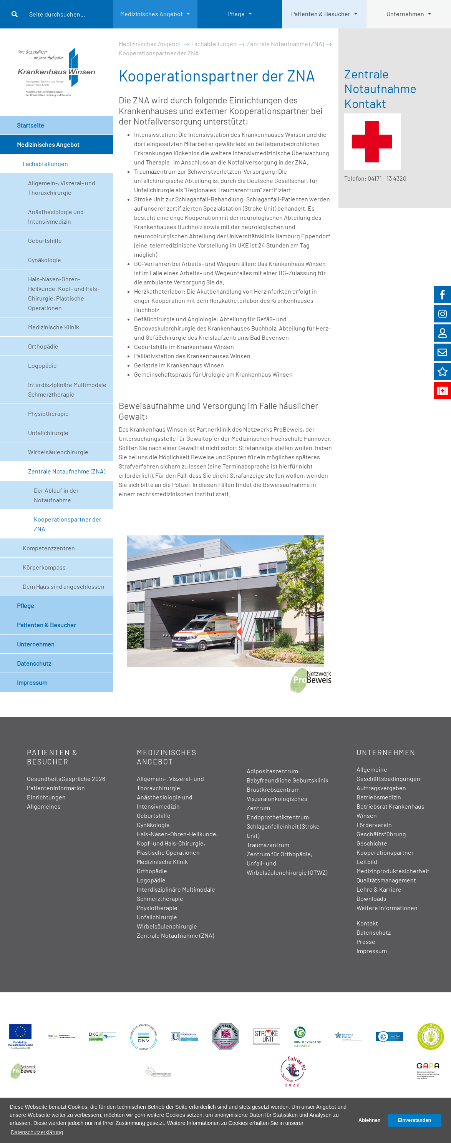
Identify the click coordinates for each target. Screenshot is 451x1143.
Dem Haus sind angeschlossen (63, 586)
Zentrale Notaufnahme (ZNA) (66, 471)
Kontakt (367, 923)
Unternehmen (405, 13)
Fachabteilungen (45, 163)
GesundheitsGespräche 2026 (66, 778)
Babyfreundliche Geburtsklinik (287, 780)
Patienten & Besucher (320, 13)
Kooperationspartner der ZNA (67, 523)
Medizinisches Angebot (151, 13)
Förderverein (374, 824)
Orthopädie (43, 346)
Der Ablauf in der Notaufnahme (56, 495)
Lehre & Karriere (378, 889)
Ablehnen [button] (369, 1120)
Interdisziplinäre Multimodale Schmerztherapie (67, 389)
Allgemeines (44, 806)
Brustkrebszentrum (273, 789)
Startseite (30, 125)
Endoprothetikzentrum (278, 817)
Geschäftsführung (381, 833)
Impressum (32, 682)
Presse (365, 941)
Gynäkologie (44, 259)
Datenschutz (34, 663)
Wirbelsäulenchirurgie (58, 451)
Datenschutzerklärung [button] (37, 1132)
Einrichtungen (46, 797)
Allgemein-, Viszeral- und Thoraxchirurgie (61, 187)
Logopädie (42, 365)
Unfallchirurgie (48, 432)
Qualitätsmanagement (386, 880)
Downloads (371, 898)
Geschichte (371, 843)
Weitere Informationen (387, 907)
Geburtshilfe (45, 240)
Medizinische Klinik (53, 327)
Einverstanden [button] (414, 1120)
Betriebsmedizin (378, 797)
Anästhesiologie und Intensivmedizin (56, 216)
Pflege (236, 13)
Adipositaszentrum (272, 770)
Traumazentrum (268, 844)
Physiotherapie (48, 413)
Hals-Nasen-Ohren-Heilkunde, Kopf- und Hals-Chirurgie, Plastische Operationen (63, 293)
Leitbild (366, 861)
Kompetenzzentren (49, 548)
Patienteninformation (56, 787)
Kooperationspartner (385, 852)
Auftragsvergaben (381, 787)
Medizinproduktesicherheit (392, 870)
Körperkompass (44, 567)
